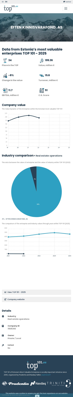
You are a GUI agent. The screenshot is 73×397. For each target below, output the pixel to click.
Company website (14, 299)
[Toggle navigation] (65, 8)
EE (3, 1)
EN (6, 1)
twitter (67, 1)
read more (45, 374)
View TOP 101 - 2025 (15, 292)
